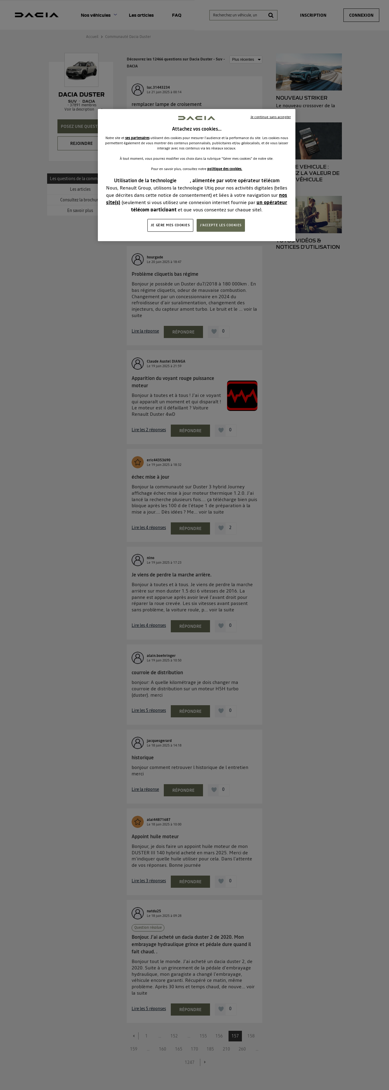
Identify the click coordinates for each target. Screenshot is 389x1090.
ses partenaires (137, 137)
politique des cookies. (224, 168)
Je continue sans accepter (270, 116)
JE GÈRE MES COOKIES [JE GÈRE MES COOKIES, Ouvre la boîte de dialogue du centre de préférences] (170, 225)
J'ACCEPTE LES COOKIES (221, 225)
